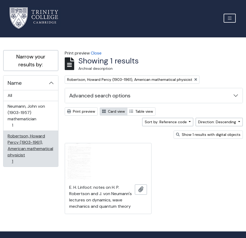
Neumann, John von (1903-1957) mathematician (26, 115)
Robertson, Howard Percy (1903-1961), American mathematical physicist (30, 149)
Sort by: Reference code (166, 122)
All (10, 95)
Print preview (81, 111)
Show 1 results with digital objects (208, 134)
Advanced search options (99, 95)
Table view (141, 111)
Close (96, 53)
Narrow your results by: (30, 60)
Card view (113, 111)
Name (15, 83)
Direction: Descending (217, 122)
